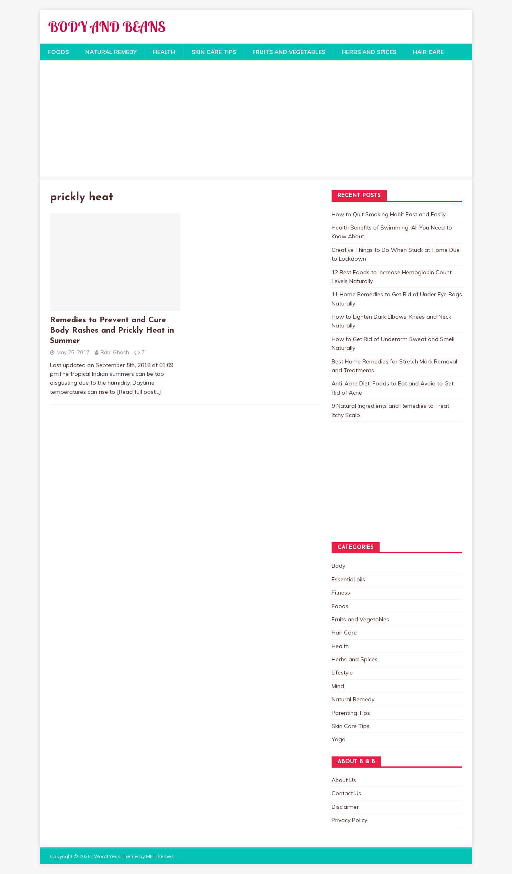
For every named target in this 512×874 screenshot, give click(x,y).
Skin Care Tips (214, 52)
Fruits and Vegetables (288, 52)
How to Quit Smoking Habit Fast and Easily (389, 214)
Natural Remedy (110, 52)
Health (164, 52)
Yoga (339, 739)
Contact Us (346, 793)
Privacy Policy (349, 820)
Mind (338, 686)
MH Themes (160, 856)
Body (338, 565)
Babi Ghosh (114, 352)
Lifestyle (342, 672)
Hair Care (428, 52)
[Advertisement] (256, 120)
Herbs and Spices (369, 52)
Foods (58, 52)
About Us (344, 780)
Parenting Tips (351, 712)
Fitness (341, 592)
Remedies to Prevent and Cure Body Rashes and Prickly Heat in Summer (112, 330)
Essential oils (348, 579)
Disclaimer (345, 806)
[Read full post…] (139, 391)
